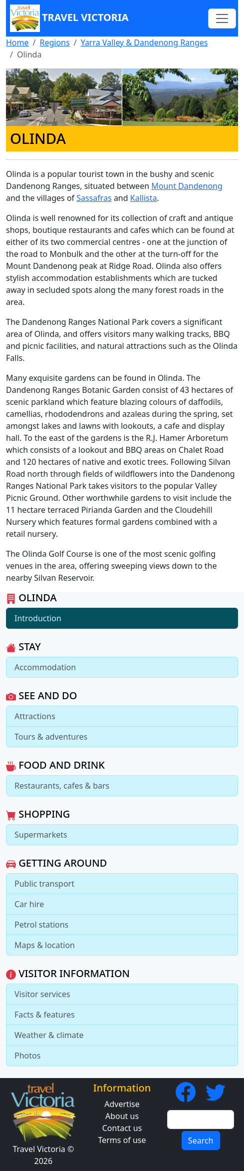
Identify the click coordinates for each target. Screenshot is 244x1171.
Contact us (122, 1128)
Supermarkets (40, 834)
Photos (27, 1055)
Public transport (44, 883)
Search (201, 1140)
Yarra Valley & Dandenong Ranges (144, 42)
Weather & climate (49, 1035)
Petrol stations (41, 924)
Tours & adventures (50, 736)
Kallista (143, 197)
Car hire (29, 904)
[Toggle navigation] (222, 18)
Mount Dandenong (187, 185)
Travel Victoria (69, 18)
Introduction (37, 618)
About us (122, 1116)
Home (17, 42)
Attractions (34, 716)
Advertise (121, 1104)
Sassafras (94, 197)
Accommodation (45, 667)
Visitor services (42, 994)
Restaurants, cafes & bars (61, 785)
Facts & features (44, 1014)
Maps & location (44, 945)
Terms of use (122, 1140)
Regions (54, 42)
